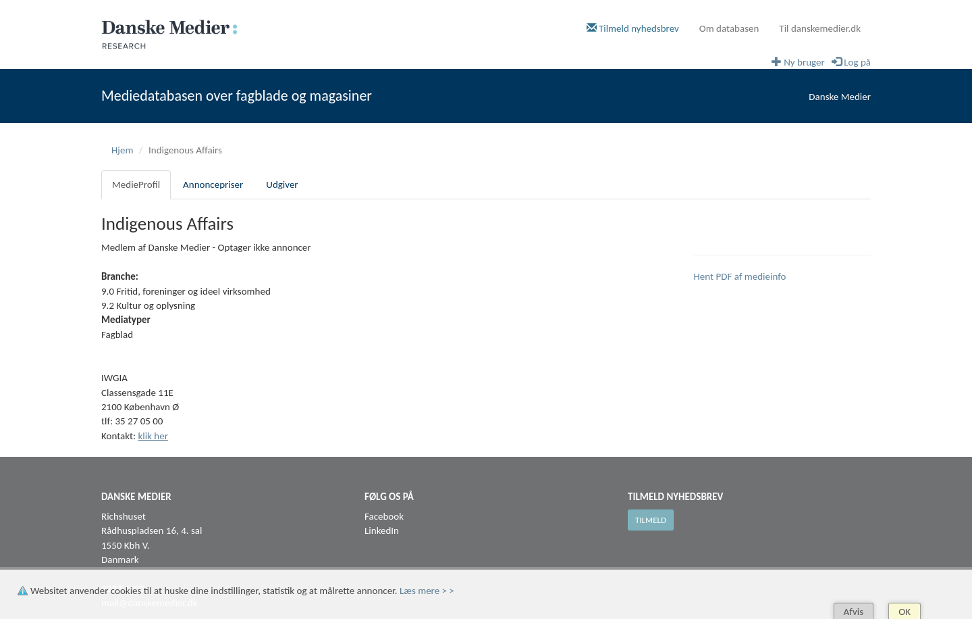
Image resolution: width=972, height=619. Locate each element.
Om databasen (729, 28)
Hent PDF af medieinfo (740, 276)
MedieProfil (136, 184)
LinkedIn (381, 530)
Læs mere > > (427, 591)
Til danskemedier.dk (820, 28)
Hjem (122, 150)
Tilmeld (650, 520)
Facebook (384, 516)
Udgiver (282, 184)
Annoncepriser (213, 184)
